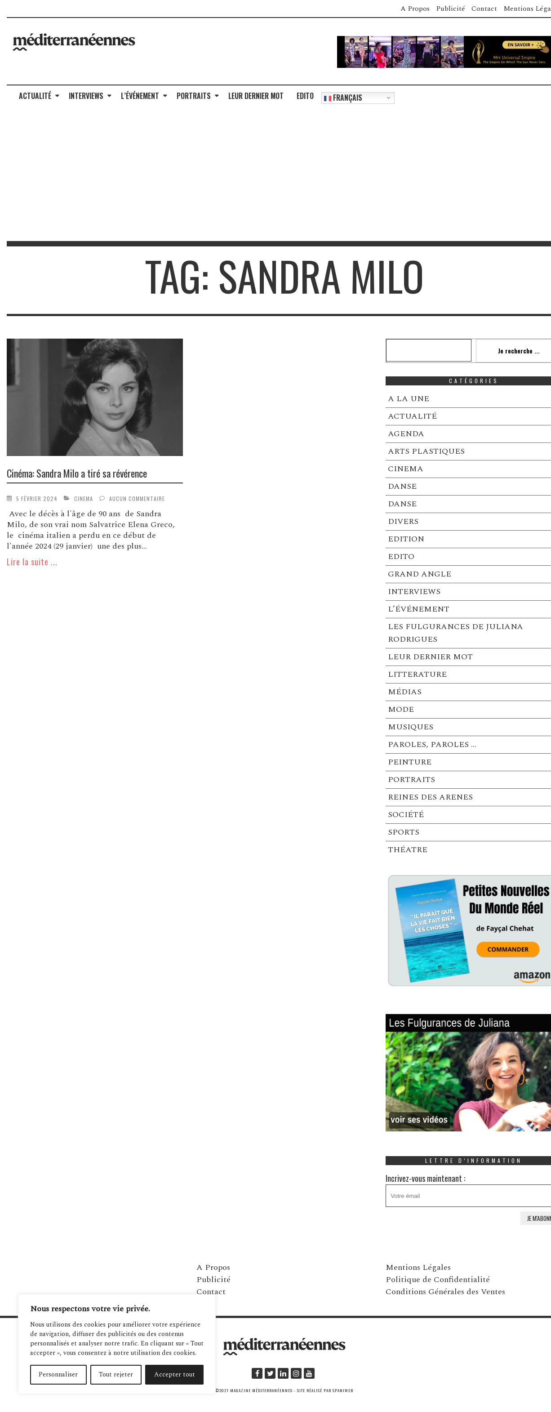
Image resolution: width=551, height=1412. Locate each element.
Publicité (450, 8)
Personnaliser (58, 1374)
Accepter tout (174, 1374)
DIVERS (403, 521)
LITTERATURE (417, 674)
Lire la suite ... (32, 561)
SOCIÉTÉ (406, 815)
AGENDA (406, 434)
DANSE (402, 486)
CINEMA (83, 498)
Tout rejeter (116, 1374)
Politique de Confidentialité (438, 1279)
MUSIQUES (410, 727)
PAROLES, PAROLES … (432, 744)
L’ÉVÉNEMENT (140, 95)
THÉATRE (407, 850)
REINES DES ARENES (430, 797)
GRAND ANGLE (419, 574)
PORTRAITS (194, 95)
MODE (401, 709)
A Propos (415, 8)
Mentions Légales (418, 1267)
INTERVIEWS (86, 95)
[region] (117, 1344)
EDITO (305, 95)
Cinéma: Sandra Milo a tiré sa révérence (77, 473)
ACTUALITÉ (35, 95)
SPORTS (403, 832)
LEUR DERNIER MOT (256, 95)
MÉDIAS (405, 692)
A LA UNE (408, 399)
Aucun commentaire (137, 498)
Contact (484, 8)
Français (343, 97)
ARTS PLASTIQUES (426, 451)
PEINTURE (409, 762)
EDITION (406, 539)
